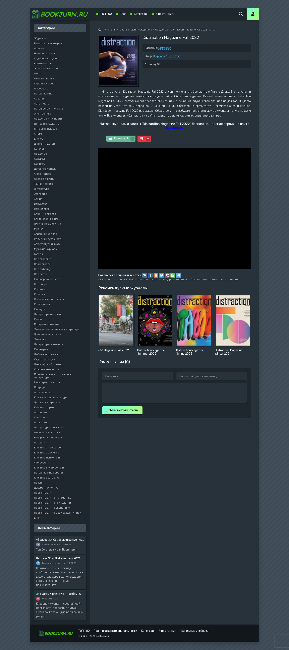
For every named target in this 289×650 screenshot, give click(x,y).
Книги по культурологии (49, 467)
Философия (41, 462)
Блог (37, 517)
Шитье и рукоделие (46, 123)
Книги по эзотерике (47, 477)
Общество (174, 56)
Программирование (46, 324)
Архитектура (42, 392)
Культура (40, 309)
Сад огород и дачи (45, 58)
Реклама (39, 289)
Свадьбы (39, 158)
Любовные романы (46, 354)
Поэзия (38, 482)
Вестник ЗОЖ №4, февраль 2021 (58, 558)
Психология (41, 208)
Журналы (159, 56)
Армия (38, 198)
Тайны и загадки (44, 183)
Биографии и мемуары (48, 437)
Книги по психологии (47, 457)
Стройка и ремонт (45, 83)
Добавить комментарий (122, 410)
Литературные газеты (48, 314)
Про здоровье (42, 259)
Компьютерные (44, 63)
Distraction (164, 47)
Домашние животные (47, 223)
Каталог (39, 148)
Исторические (43, 93)
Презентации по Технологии (52, 502)
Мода (37, 73)
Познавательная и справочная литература (53, 376)
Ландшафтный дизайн (47, 364)
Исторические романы (48, 472)
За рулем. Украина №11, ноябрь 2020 (60, 594)
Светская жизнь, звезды (49, 299)
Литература (41, 188)
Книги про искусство (47, 447)
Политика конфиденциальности (115, 631)
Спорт (38, 133)
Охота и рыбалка (44, 78)
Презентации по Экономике (52, 507)
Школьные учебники (195, 631)
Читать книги (165, 14)
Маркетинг (41, 422)
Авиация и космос (45, 233)
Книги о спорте (44, 407)
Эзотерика (41, 193)
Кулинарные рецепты (48, 279)
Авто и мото (41, 103)
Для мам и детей (44, 143)
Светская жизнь (44, 178)
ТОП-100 (106, 14)
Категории (141, 14)
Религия (39, 294)
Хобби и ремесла (45, 213)
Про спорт (40, 284)
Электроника (42, 113)
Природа (39, 387)
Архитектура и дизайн (48, 243)
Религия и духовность (48, 238)
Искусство (40, 203)
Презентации (42, 492)
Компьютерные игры (47, 218)
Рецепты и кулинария (48, 43)
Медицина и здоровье (47, 432)
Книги (38, 319)
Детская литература (47, 402)
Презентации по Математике (52, 497)
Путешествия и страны (48, 108)
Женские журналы (46, 68)
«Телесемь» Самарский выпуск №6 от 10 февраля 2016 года (60, 539)
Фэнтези (39, 417)
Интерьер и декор (45, 128)
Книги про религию (46, 452)
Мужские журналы (45, 248)
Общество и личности (48, 118)
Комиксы (39, 163)
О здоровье (41, 88)
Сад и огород (42, 264)
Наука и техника (44, 53)
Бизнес (38, 138)
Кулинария (41, 349)
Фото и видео (42, 173)
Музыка (38, 228)
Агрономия (41, 412)
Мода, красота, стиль (47, 382)
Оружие (39, 48)
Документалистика (46, 487)
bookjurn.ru (174, 128)
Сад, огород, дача (45, 359)
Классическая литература (50, 397)
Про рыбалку (42, 269)
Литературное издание (49, 344)
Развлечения (42, 304)
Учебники (40, 339)
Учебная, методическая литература (56, 329)
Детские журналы (45, 168)
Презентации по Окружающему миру (57, 512)
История (39, 442)
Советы (39, 98)
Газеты (38, 254)
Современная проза (47, 369)
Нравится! (121, 139)
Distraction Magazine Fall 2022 (189, 29)
